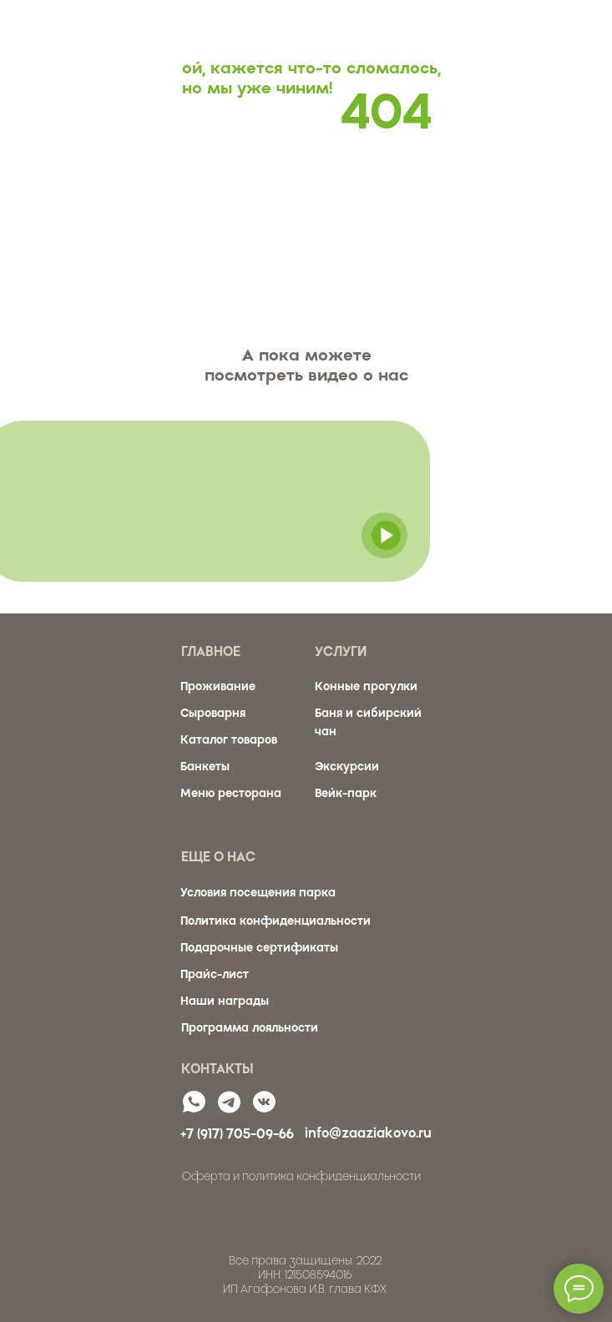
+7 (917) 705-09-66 (237, 1134)
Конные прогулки (366, 686)
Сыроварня (212, 713)
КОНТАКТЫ (217, 1069)
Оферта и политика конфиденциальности (301, 1176)
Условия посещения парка (258, 893)
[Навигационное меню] (583, 27)
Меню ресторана (230, 793)
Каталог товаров (228, 740)
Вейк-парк (346, 793)
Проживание (217, 686)
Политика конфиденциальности (275, 921)
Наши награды (224, 1001)
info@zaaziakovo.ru (368, 1133)
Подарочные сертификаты (259, 948)
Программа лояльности (249, 1028)
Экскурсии (347, 766)
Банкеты (205, 766)
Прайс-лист (214, 974)
